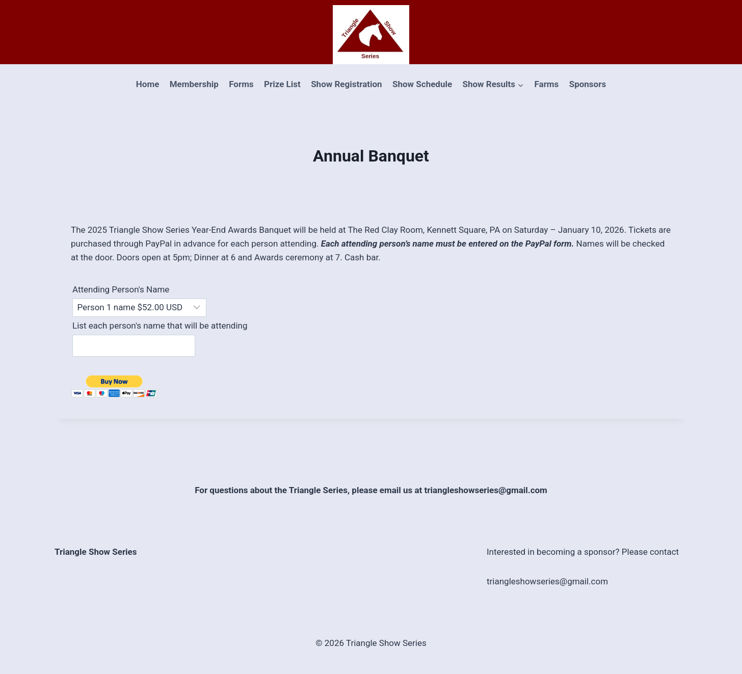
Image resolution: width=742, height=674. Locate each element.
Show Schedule (422, 84)
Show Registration (346, 84)
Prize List (282, 84)
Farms (546, 84)
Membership (194, 84)
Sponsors (587, 84)
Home (148, 84)
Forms (241, 84)
